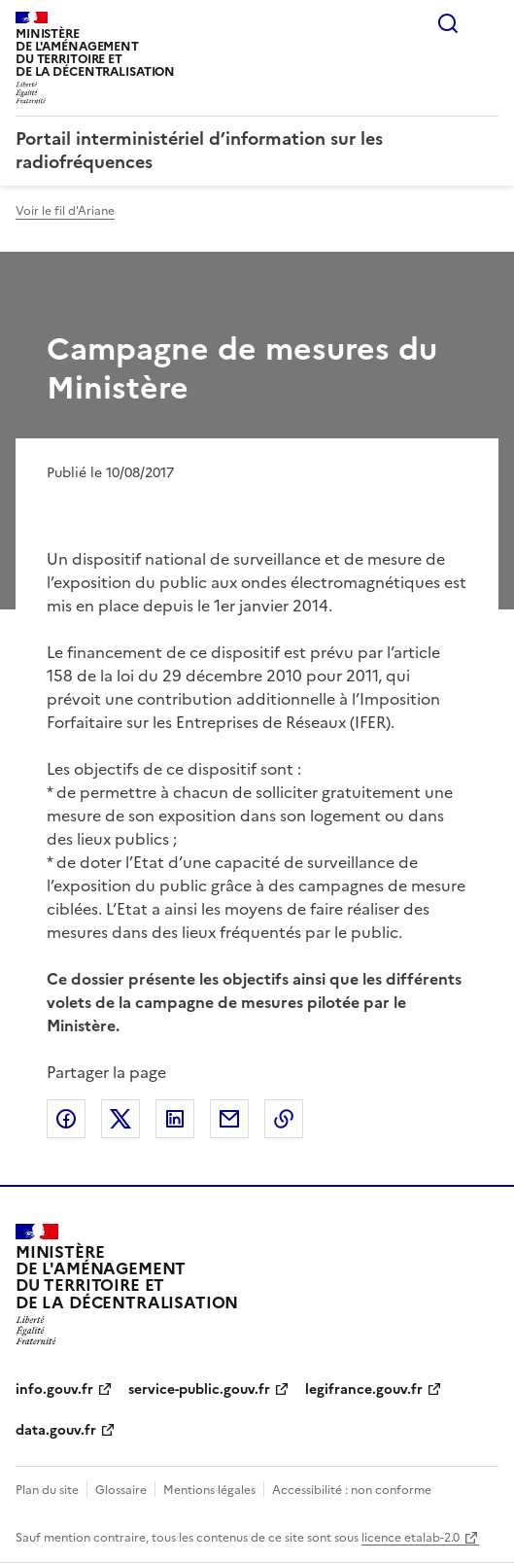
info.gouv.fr (54, 1389)
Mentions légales (209, 1490)
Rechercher (447, 23)
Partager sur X (120, 1118)
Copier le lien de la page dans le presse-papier (283, 1118)
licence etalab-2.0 (410, 1537)
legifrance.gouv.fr (364, 1389)
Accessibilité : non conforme (351, 1490)
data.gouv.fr (56, 1430)
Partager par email (229, 1118)
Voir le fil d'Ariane (65, 211)
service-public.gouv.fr (199, 1389)
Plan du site (47, 1490)
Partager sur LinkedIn (174, 1118)
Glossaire (121, 1490)
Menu (486, 23)
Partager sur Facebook (66, 1118)
